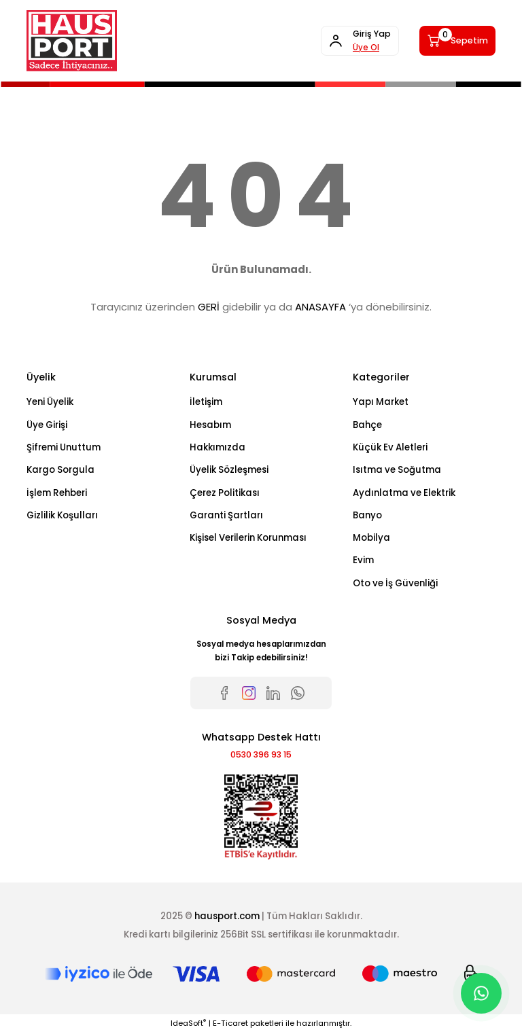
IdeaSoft (188, 1024)
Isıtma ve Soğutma (397, 469)
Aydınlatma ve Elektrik (404, 492)
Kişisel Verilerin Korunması (248, 537)
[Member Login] (344, 41)
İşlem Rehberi (57, 492)
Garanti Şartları (226, 515)
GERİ (209, 307)
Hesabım (210, 424)
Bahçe (367, 424)
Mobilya (371, 537)
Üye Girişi (47, 424)
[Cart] (452, 41)
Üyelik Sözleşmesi (229, 469)
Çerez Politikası (225, 492)
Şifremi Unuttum (64, 447)
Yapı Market (380, 401)
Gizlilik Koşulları (62, 515)
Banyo (367, 515)
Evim (363, 560)
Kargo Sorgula (60, 469)
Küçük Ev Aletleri (390, 447)
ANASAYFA (320, 307)
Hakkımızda (217, 447)
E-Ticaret (230, 1024)
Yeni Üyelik (50, 401)
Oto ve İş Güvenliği (395, 583)
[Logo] (72, 40)
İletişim (206, 401)
